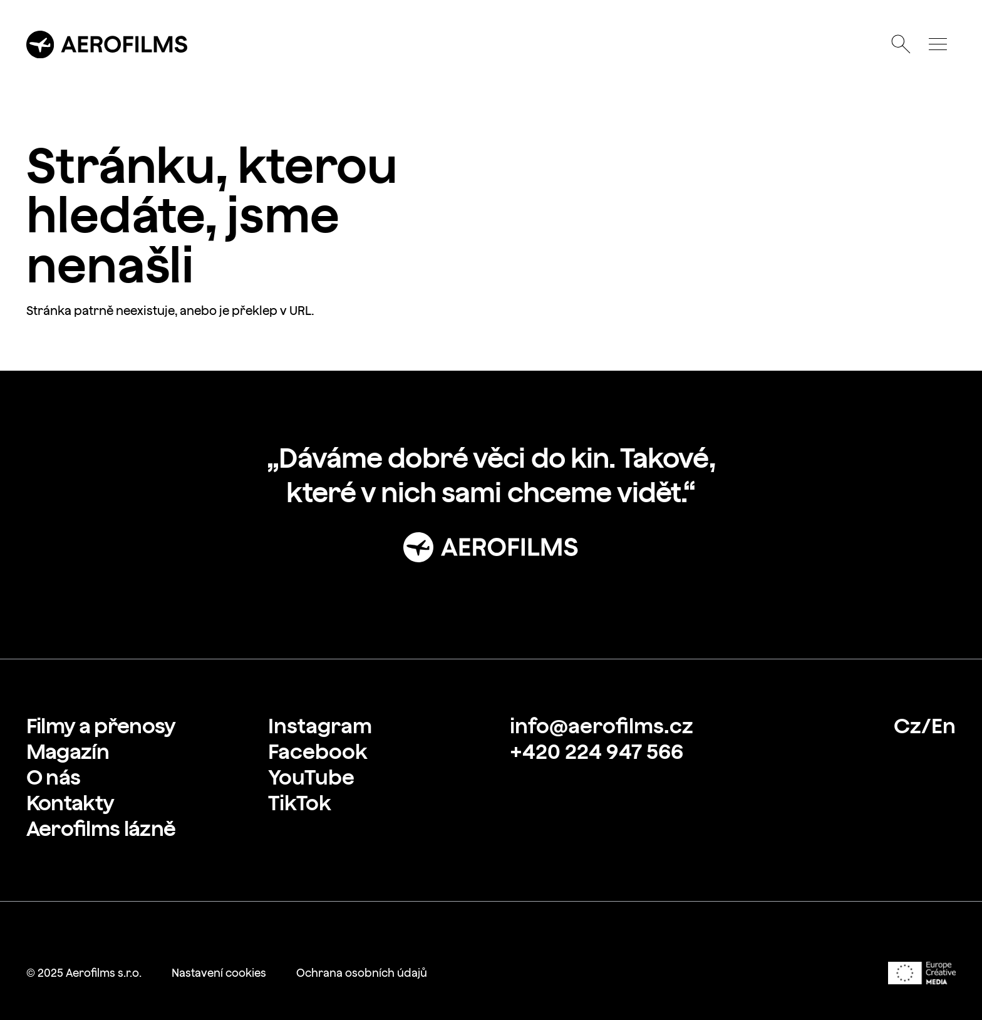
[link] (101, 725)
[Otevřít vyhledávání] (901, 44)
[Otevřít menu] (937, 44)
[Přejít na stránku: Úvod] (491, 547)
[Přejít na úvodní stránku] (107, 44)
